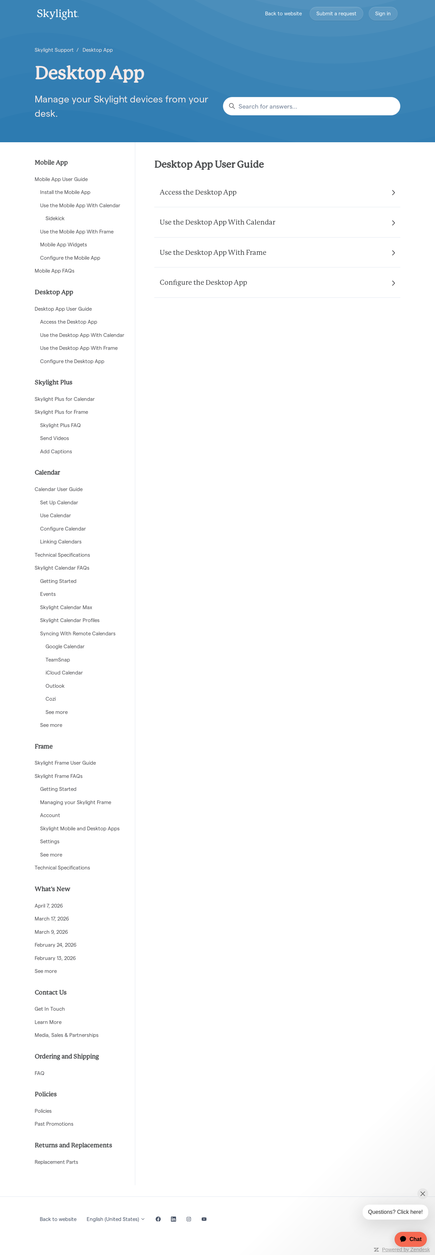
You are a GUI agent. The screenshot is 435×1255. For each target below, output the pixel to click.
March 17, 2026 (52, 919)
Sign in (383, 13)
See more (57, 712)
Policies (46, 1094)
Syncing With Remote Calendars (78, 633)
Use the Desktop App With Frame (79, 348)
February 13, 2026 (55, 958)
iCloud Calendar (64, 672)
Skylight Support (54, 50)
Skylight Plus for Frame (61, 412)
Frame (44, 747)
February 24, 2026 (55, 945)
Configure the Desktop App (72, 361)
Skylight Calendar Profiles (70, 620)
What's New (52, 889)
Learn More (48, 1022)
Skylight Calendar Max (66, 607)
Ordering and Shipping (67, 1057)
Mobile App (51, 163)
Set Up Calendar (59, 502)
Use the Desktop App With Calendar (82, 335)
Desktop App (98, 50)
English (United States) (116, 1219)
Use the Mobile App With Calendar (80, 205)
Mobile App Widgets (63, 244)
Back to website (283, 13)
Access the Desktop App (68, 322)
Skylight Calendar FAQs (62, 568)
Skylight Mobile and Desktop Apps (80, 828)
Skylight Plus (53, 383)
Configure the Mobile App (70, 258)
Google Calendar (65, 646)
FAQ (40, 1073)
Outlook (55, 686)
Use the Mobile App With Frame (77, 231)
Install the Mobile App (65, 192)
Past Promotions (54, 1124)
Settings (49, 841)
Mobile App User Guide (61, 179)
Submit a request (336, 13)
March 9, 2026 (51, 932)
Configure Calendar (63, 529)
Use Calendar (55, 515)
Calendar (47, 473)
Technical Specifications (62, 555)
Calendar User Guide (59, 489)
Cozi (51, 699)
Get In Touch (50, 1009)
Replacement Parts (56, 1162)
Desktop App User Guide (209, 165)
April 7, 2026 (49, 906)
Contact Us (51, 993)
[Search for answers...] (311, 106)
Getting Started (58, 581)
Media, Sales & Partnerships (67, 1035)
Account (50, 815)
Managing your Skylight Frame (75, 802)
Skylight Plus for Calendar (65, 399)
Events (48, 594)
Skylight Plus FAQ (60, 425)
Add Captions (56, 451)
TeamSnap (58, 660)
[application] (407, 1239)
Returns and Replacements (73, 1145)
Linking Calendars (61, 541)
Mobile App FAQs (54, 271)
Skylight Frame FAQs (59, 776)
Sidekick (55, 218)
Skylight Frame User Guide (65, 763)
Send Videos (54, 438)
